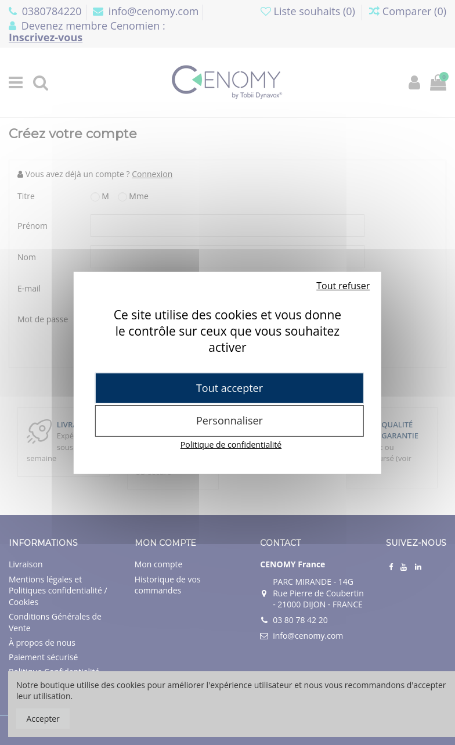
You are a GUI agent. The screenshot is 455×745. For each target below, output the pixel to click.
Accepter (43, 718)
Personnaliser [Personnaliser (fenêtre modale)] (229, 420)
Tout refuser (343, 285)
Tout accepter (229, 387)
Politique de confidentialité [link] (230, 444)
